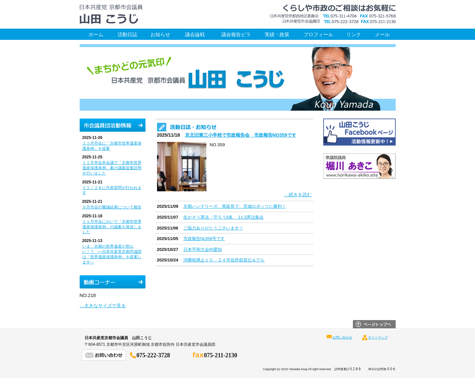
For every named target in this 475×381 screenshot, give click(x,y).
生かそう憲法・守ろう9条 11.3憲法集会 (223, 217)
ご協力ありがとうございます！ (213, 228)
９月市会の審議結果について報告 (112, 207)
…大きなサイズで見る (103, 305)
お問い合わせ (342, 337)
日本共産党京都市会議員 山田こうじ (111, 14)
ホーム (96, 34)
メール (382, 34)
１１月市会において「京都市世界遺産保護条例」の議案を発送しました (112, 226)
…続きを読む (298, 194)
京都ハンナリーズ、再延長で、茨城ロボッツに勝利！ (234, 206)
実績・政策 (277, 34)
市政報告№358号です (204, 238)
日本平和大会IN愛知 (202, 249)
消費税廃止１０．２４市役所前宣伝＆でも (224, 260)
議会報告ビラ (236, 34)
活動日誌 (127, 34)
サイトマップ (378, 337)
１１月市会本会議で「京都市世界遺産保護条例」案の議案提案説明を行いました (112, 168)
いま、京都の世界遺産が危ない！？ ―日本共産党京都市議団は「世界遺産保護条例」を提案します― (112, 254)
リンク (353, 34)
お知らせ (160, 34)
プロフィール (318, 34)
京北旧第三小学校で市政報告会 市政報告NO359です (240, 135)
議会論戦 (195, 34)
